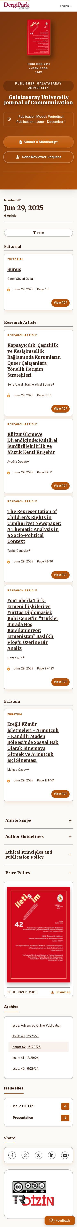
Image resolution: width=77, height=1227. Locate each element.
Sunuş (14, 269)
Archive (11, 1007)
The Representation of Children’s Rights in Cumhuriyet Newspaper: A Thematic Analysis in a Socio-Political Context (34, 526)
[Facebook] (12, 1155)
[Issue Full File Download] (65, 1106)
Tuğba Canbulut (17, 550)
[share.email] (65, 1155)
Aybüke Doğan (17, 461)
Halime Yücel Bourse (38, 384)
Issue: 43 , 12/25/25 (25, 1036)
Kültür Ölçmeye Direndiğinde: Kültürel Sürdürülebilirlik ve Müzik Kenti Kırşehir (32, 443)
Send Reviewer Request (38, 157)
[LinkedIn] (51, 1155)
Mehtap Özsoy (17, 769)
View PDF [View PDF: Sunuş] (60, 302)
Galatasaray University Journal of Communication (38, 100)
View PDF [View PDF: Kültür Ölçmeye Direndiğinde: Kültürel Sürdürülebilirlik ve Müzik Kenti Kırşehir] (60, 485)
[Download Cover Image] (60, 992)
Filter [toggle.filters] (38, 232)
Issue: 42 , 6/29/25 (26, 1047)
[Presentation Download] (65, 1118)
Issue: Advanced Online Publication (36, 1025)
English (66, 5)
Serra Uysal (15, 384)
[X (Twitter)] (38, 1155)
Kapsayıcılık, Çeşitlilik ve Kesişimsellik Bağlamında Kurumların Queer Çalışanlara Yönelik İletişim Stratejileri (34, 360)
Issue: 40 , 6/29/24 (25, 1069)
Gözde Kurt (14, 658)
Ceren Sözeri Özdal (20, 278)
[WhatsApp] (25, 1155)
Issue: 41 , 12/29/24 (25, 1058)
